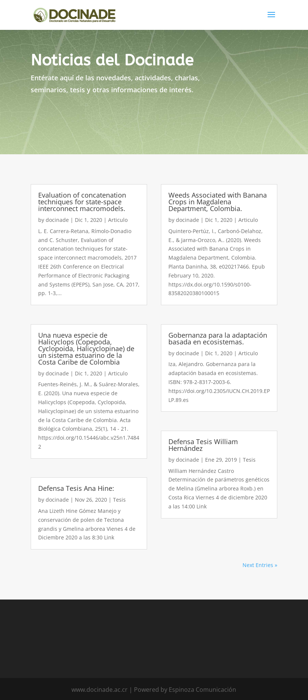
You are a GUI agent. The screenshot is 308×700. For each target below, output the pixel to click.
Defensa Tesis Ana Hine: (76, 488)
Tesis (119, 499)
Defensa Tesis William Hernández (203, 445)
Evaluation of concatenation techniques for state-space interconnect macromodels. (82, 202)
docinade (57, 219)
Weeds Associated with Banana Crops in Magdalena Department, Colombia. (217, 202)
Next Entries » (260, 565)
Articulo (118, 219)
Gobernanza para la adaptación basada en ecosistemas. (217, 338)
